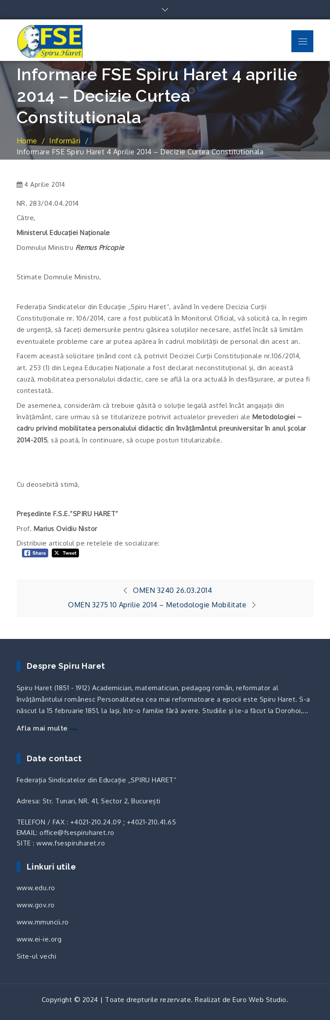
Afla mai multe (47, 728)
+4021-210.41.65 (151, 822)
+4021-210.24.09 (96, 822)
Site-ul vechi (37, 956)
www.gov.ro (36, 905)
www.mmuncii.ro (43, 922)
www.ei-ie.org (39, 939)
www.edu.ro (36, 888)
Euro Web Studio (260, 999)
